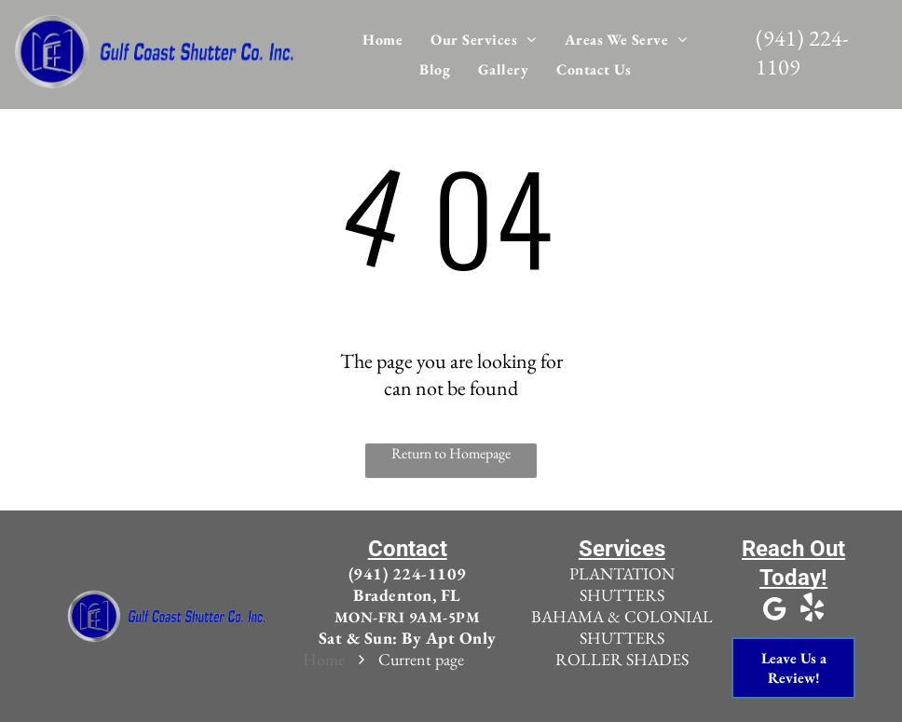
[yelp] (812, 611)
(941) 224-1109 (407, 573)
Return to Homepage (451, 453)
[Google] (775, 611)
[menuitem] (382, 39)
